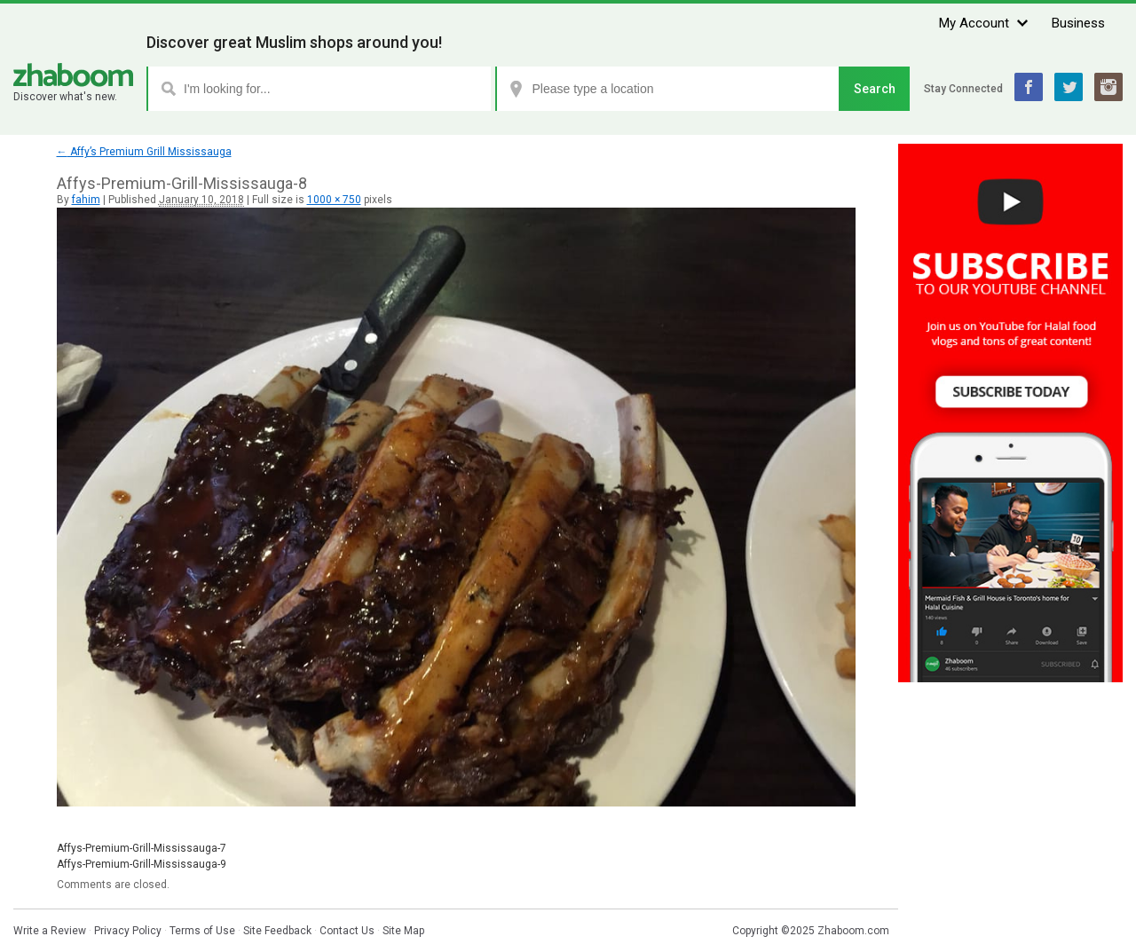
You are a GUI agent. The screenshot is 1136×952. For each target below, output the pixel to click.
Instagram (1108, 87)
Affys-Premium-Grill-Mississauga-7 (141, 848)
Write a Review (49, 930)
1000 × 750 (334, 199)
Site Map (403, 930)
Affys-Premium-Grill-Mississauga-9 (141, 864)
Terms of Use (202, 930)
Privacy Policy (128, 930)
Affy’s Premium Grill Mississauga (144, 152)
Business (1078, 23)
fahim (86, 199)
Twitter (1068, 87)
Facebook (1028, 87)
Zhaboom (73, 75)
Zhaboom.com (853, 930)
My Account (974, 23)
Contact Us (347, 930)
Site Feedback (277, 930)
